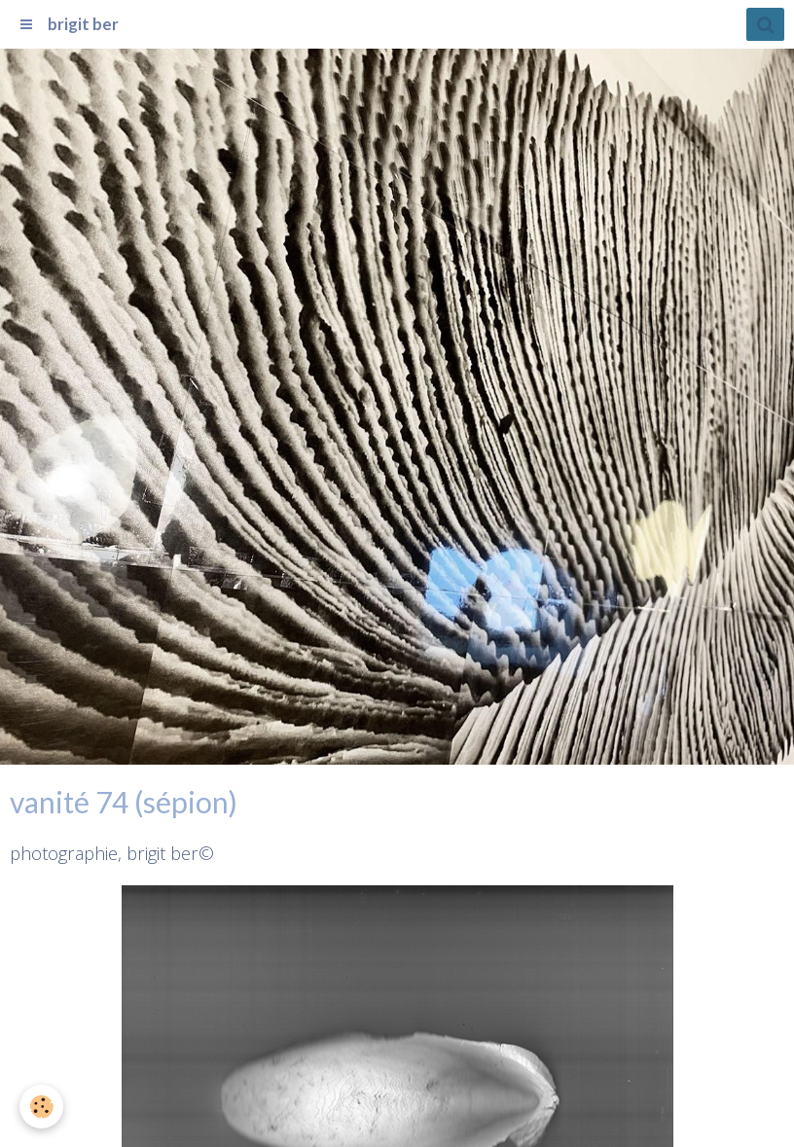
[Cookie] (41, 1107)
